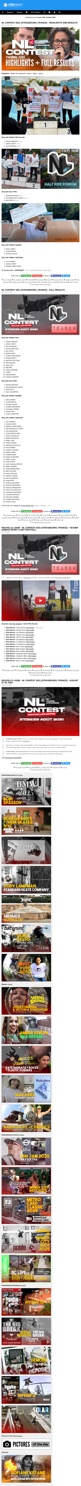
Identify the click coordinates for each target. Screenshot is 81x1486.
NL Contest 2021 (19, 280)
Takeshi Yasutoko (73, 670)
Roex (39, 270)
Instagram (38, 276)
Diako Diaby (48, 673)
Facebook (57, 276)
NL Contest (7, 280)
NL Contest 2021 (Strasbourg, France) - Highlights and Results (40, 23)
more (20, 775)
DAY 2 (35, 73)
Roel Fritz (60, 520)
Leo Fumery (74, 282)
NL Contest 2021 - (13, 270)
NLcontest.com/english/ (13, 758)
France (48, 280)
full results (30, 628)
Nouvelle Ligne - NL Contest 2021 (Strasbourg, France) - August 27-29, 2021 (40, 681)
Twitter (67, 276)
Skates (19, 12)
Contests (31, 280)
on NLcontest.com (27, 505)
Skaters (10, 12)
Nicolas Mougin (16, 282)
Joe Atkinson (56, 517)
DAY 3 (29, 73)
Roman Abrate (34, 270)
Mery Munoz (28, 282)
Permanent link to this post (41, 284)
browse (19, 1436)
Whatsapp (27, 276)
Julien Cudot (70, 280)
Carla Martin (63, 282)
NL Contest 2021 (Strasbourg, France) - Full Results (33, 290)
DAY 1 (41, 73)
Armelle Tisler (46, 270)
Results (70, 515)
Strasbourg (40, 280)
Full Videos (35, 12)
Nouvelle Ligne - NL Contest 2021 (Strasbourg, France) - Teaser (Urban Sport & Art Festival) (40, 529)
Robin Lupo (39, 520)
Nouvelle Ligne (10, 515)
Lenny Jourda (52, 282)
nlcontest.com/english (62, 578)
